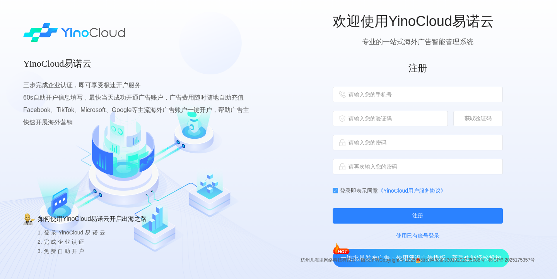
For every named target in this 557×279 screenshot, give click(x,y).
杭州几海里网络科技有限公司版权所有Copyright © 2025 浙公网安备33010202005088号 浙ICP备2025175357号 (418, 260)
